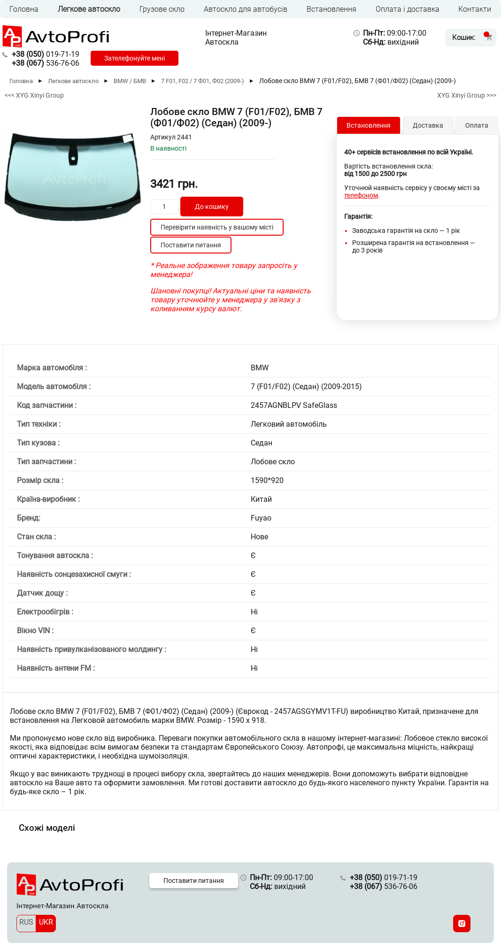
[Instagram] (461, 923)
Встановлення (331, 9)
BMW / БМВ (130, 80)
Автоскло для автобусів (245, 9)
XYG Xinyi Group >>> (466, 95)
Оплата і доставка (407, 9)
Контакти (474, 9)
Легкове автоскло (89, 9)
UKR (46, 922)
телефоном (361, 195)
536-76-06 (45, 63)
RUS (26, 922)
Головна (24, 9)
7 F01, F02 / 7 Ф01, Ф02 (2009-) (202, 80)
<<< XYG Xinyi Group (34, 95)
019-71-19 (45, 54)
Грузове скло (162, 9)
